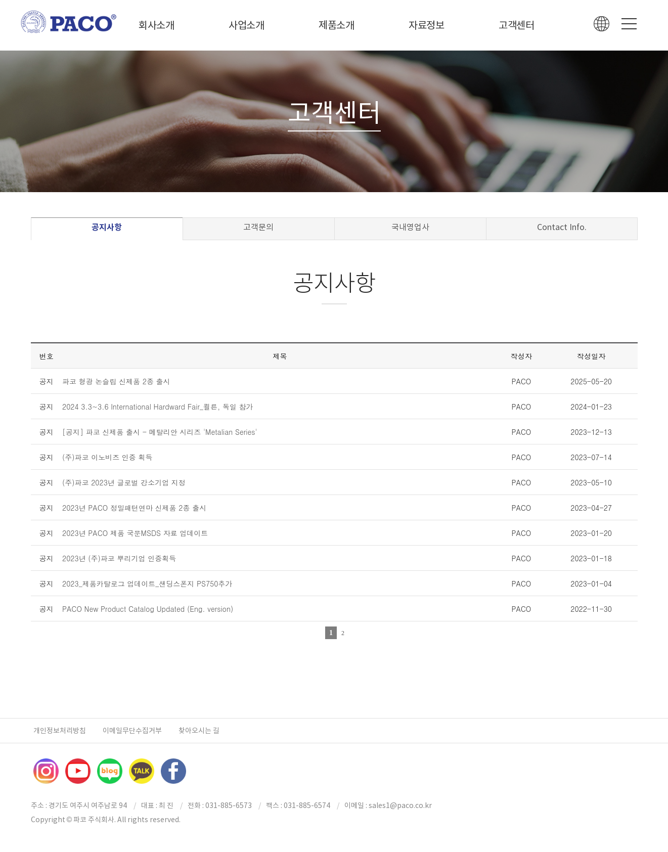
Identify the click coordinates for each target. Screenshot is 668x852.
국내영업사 (410, 227)
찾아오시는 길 (199, 730)
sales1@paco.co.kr (400, 805)
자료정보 (426, 25)
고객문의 (258, 227)
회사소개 (156, 25)
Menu (629, 23)
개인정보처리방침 (59, 730)
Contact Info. (562, 227)
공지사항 (107, 227)
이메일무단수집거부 (132, 730)
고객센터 (517, 25)
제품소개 (336, 25)
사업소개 (246, 25)
